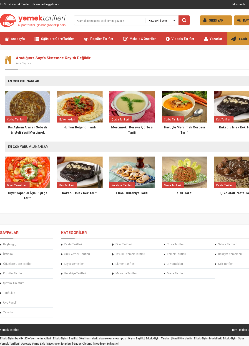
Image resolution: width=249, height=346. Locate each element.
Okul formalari (88, 338)
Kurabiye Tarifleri (75, 273)
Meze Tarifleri (175, 273)
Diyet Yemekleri (74, 263)
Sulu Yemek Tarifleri (77, 254)
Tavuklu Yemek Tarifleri (130, 254)
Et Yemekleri (175, 263)
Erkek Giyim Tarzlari (158, 338)
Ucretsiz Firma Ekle (33, 343)
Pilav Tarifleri (124, 244)
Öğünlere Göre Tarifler (54, 40)
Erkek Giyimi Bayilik (65, 338)
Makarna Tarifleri (126, 273)
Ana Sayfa (22, 63)
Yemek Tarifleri (176, 254)
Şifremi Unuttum (13, 283)
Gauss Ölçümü (82, 343)
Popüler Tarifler (98, 40)
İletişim (8, 254)
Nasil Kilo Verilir (182, 338)
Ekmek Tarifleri (125, 263)
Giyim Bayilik (136, 338)
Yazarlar (213, 40)
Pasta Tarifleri (73, 244)
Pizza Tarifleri (175, 244)
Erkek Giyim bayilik (11, 338)
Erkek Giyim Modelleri (207, 338)
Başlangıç (9, 244)
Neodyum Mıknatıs (106, 343)
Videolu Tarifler (180, 40)
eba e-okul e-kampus (112, 338)
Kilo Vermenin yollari (38, 338)
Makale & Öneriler (139, 40)
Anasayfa (15, 40)
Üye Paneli (10, 302)
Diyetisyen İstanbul (59, 343)
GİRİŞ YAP (212, 20)
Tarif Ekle (9, 292)
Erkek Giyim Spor (233, 338)
